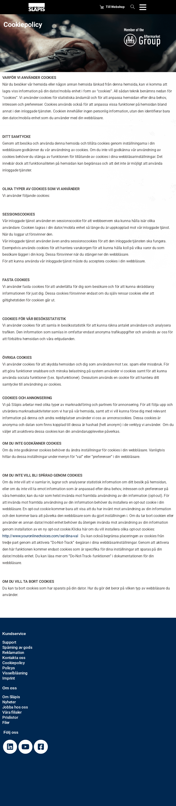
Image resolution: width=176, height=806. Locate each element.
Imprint (8, 678)
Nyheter (9, 702)
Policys (8, 668)
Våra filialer (12, 712)
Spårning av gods (17, 647)
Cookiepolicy (13, 662)
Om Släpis (11, 696)
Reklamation (13, 652)
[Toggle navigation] (143, 7)
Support (9, 642)
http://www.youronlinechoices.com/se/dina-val (40, 536)
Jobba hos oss (15, 707)
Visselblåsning (15, 673)
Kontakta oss (13, 657)
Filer (6, 722)
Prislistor (10, 717)
